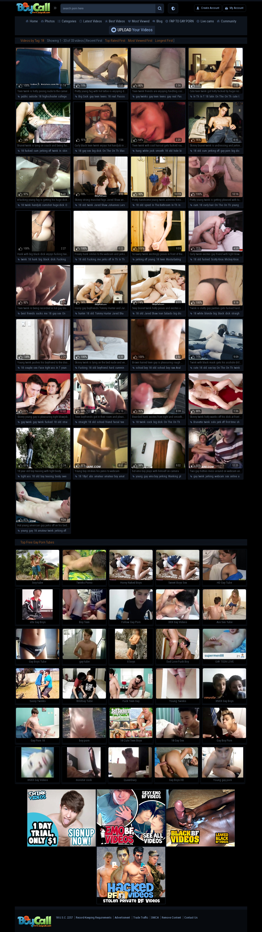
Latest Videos (92, 21)
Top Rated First (115, 41)
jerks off (106, 259)
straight (235, 313)
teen (97, 96)
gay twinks (142, 96)
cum (36, 150)
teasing (49, 476)
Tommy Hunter (103, 313)
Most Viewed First (140, 41)
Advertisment (122, 917)
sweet (65, 476)
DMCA (155, 917)
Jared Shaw (100, 205)
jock (152, 150)
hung (138, 150)
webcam (219, 476)
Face (41, 367)
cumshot (47, 205)
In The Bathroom (161, 205)
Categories (69, 21)
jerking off (45, 150)
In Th (196, 96)
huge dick (58, 205)
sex (35, 367)
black (123, 150)
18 (40, 96)
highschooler (49, 96)
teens (103, 96)
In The (181, 205)
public (24, 96)
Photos (50, 21)
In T (202, 96)
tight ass (50, 367)
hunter (81, 313)
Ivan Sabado (165, 313)
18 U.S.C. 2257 (64, 917)
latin (211, 96)
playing (183, 476)
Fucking (61, 259)
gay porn (225, 150)
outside (33, 96)
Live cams (207, 21)
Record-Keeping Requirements (93, 917)
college (62, 96)
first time (231, 422)
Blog (159, 21)
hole (176, 150)
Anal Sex (180, 367)
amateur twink (46, 530)
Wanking (173, 476)
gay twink (26, 422)
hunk (34, 259)
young (235, 205)
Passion (121, 96)
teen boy (125, 422)
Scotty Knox (217, 259)
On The (219, 96)
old (170, 150)
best (23, 313)
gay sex (86, 150)
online (233, 476)
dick (53, 259)
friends (31, 313)
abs (91, 476)
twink (55, 150)
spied (147, 205)
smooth (160, 150)
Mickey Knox (232, 259)
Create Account (210, 8)
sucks (39, 313)
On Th (228, 96)
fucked (29, 150)
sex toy (212, 367)
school (161, 367)
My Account (237, 8)
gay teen (154, 96)
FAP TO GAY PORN (182, 21)
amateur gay (126, 476)
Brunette (198, 422)
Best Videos (117, 21)
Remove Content (171, 917)
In (60, 150)
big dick (96, 150)
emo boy (153, 476)
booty (58, 476)
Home (34, 21)
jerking (163, 476)
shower (241, 422)
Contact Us (191, 917)
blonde (208, 313)
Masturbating (173, 259)
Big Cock (83, 96)
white (146, 150)
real (114, 96)
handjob (36, 205)
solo (213, 422)
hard (111, 367)
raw (173, 367)
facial (116, 422)
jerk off (221, 422)
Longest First (164, 41)
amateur (98, 476)
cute (235, 96)
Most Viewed (140, 21)
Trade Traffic (140, 917)
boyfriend (102, 367)
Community (228, 21)
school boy (142, 367)
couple (28, 367)
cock (149, 422)
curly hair (208, 205)
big (40, 259)
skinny (65, 150)
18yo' (85, 476)
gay (91, 96)
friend (108, 422)
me (99, 259)
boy (168, 367)
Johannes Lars (116, 205)
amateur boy (111, 476)
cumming (120, 367)
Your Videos (135, 30)
